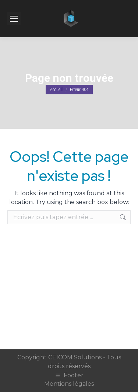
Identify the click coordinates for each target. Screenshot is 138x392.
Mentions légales (69, 383)
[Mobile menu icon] (14, 18)
